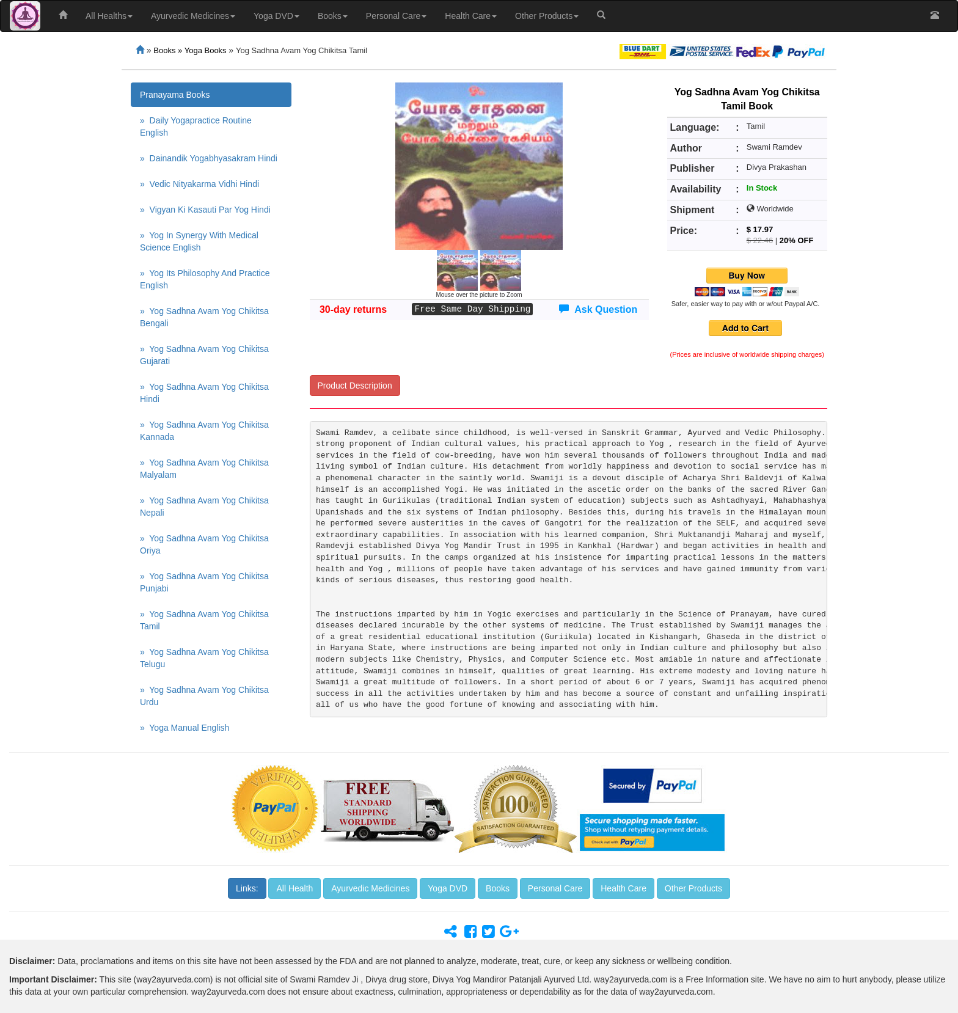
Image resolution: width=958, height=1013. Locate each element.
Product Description (355, 385)
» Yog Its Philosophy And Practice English (204, 279)
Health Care (471, 16)
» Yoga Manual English (184, 728)
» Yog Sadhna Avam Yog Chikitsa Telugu (204, 658)
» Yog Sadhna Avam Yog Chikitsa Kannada (204, 431)
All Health (294, 888)
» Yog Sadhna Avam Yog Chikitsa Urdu (204, 696)
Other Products (547, 16)
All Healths (109, 16)
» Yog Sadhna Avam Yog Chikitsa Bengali (204, 317)
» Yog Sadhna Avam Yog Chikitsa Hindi (204, 393)
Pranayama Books (175, 95)
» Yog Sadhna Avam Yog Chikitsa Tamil (204, 620)
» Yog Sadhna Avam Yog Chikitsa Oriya (204, 544)
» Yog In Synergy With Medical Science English (199, 241)
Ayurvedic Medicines (193, 16)
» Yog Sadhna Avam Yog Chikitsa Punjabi (204, 582)
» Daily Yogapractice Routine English (196, 126)
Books (333, 16)
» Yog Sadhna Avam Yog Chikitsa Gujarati (204, 355)
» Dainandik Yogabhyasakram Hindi (208, 158)
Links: (247, 888)
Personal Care (396, 16)
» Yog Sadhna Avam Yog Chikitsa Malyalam (204, 469)
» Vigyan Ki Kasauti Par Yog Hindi (205, 209)
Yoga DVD (276, 16)
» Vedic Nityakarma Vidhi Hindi (199, 184)
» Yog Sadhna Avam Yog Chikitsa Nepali (204, 506)
